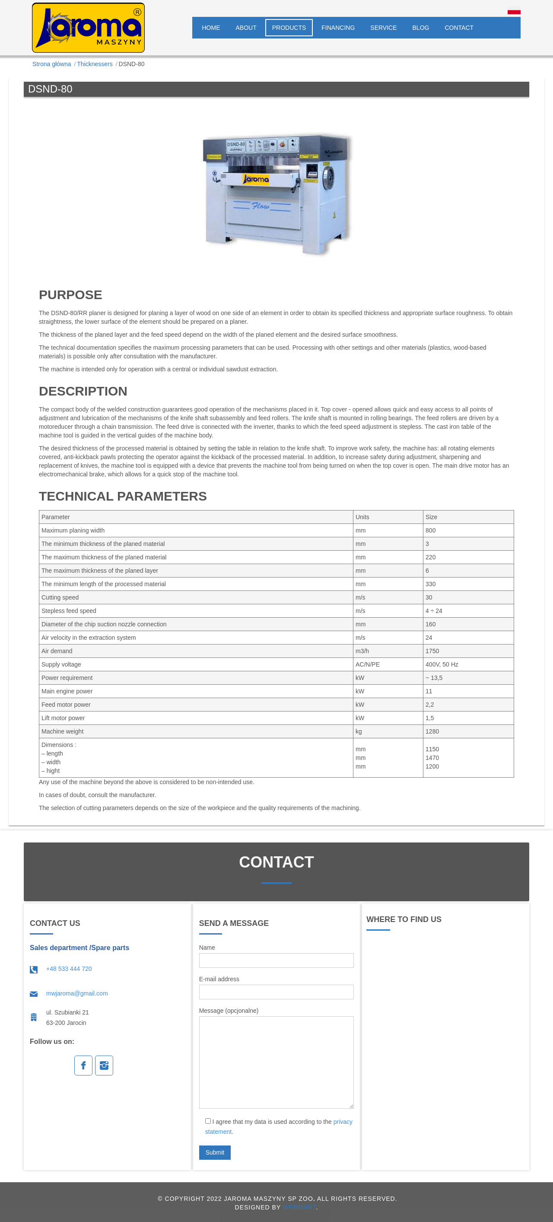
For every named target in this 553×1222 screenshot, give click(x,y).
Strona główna (51, 64)
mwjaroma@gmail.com (77, 993)
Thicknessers (94, 64)
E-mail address (276, 987)
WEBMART (299, 1207)
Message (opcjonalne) (276, 1058)
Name (276, 956)
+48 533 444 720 (69, 968)
